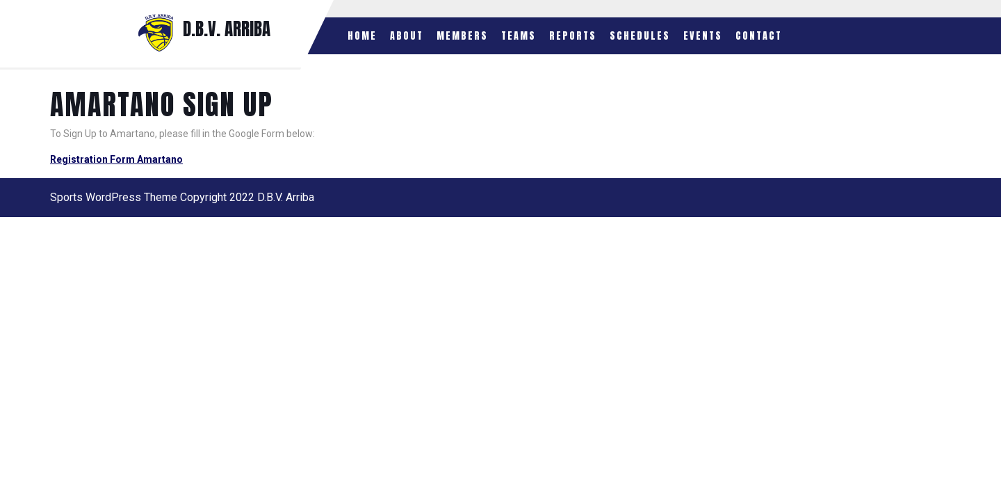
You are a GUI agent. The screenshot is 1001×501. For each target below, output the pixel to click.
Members (462, 36)
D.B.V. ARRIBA (226, 29)
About (406, 36)
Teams (518, 36)
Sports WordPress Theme (113, 197)
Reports (572, 36)
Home (362, 36)
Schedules (640, 36)
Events (702, 36)
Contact (758, 36)
